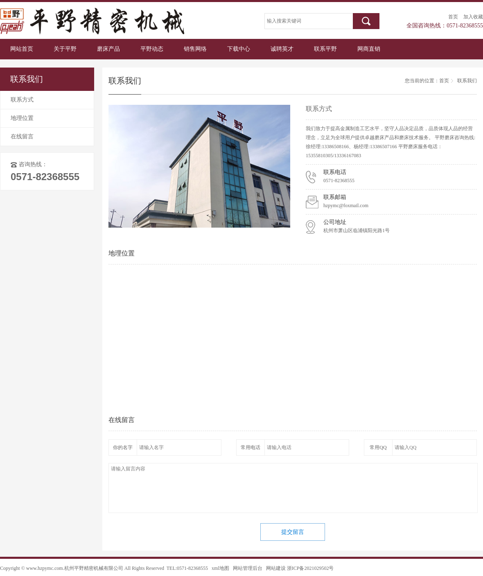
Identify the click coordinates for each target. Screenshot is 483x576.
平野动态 (151, 49)
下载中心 (238, 49)
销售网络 (195, 49)
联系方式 (22, 100)
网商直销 (368, 49)
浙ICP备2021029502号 (310, 568)
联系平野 (325, 49)
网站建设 (276, 568)
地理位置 (22, 118)
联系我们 (467, 81)
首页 (453, 17)
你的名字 (123, 447)
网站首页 (21, 49)
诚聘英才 (282, 49)
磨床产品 (108, 49)
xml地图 (220, 568)
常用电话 (250, 447)
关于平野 (65, 49)
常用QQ (378, 447)
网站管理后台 (247, 568)
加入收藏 (473, 17)
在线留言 (22, 136)
